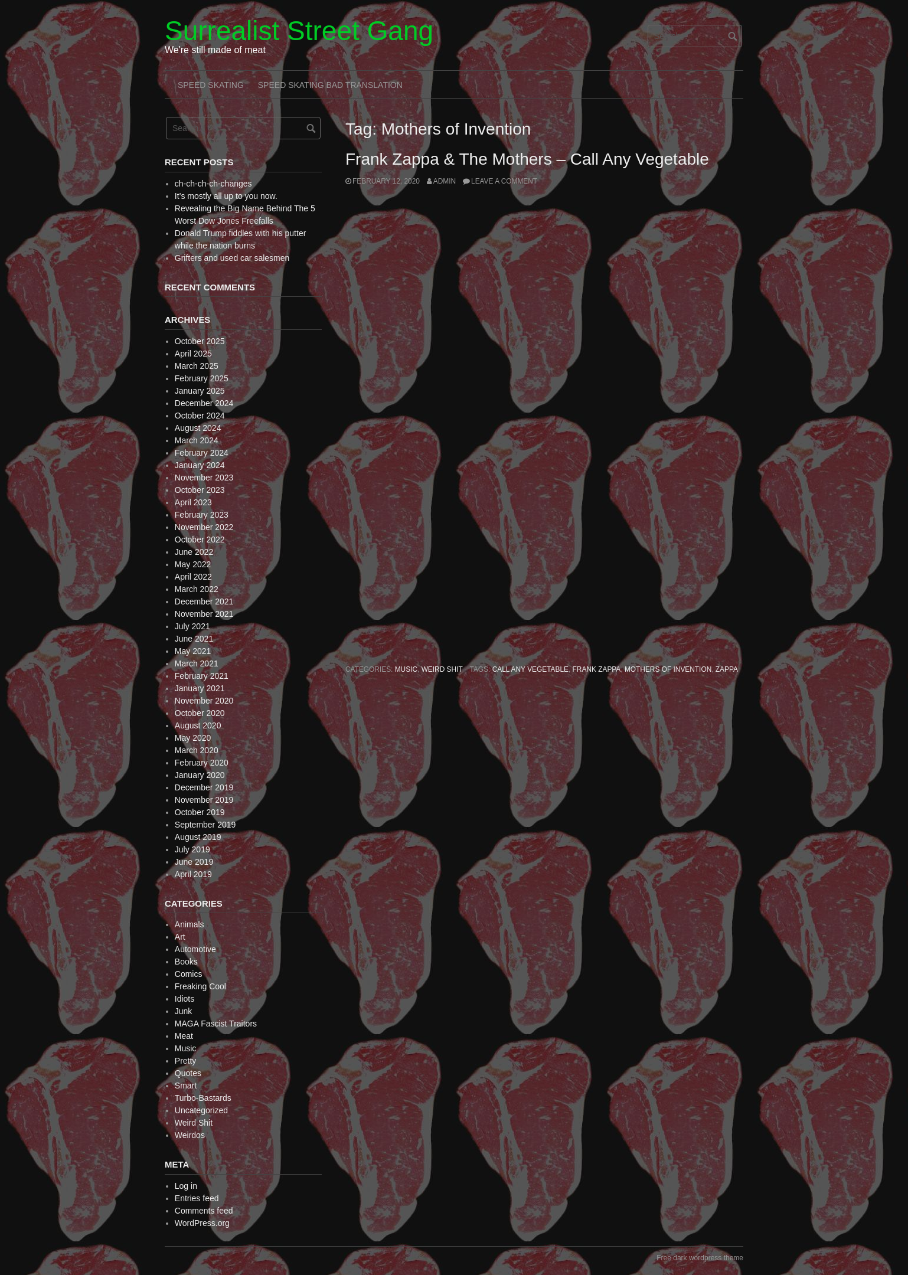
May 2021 (193, 651)
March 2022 (196, 589)
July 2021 (192, 626)
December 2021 (204, 601)
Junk (183, 1011)
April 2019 (193, 874)
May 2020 (193, 738)
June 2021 (194, 638)
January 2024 (200, 465)
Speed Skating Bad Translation (330, 85)
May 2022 (193, 564)
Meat (184, 1036)
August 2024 (198, 428)
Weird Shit (442, 669)
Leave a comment (504, 181)
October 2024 (200, 415)
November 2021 (204, 614)
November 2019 (204, 800)
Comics (188, 974)
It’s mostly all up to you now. (226, 196)
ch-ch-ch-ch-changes (213, 183)
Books (186, 961)
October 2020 (200, 713)
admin (444, 181)
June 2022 (194, 552)
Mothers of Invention (668, 669)
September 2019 (205, 824)
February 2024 (201, 452)
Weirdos (190, 1135)
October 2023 (200, 490)
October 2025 (200, 341)
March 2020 (196, 750)
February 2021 (201, 676)
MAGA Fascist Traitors (216, 1023)
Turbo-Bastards (203, 1098)
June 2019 (194, 862)
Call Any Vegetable (530, 669)
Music (406, 669)
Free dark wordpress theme (699, 1258)
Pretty (186, 1060)
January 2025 (200, 390)
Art (180, 936)
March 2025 (196, 366)
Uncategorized (201, 1110)
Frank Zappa (597, 669)
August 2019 (198, 837)
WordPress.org (202, 1223)
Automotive (195, 949)
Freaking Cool (200, 986)
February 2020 (201, 762)
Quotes (188, 1073)
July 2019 (192, 849)
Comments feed (204, 1210)
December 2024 (204, 403)
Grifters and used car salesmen (232, 258)
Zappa (727, 669)
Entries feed (197, 1198)
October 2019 (200, 812)
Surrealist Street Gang (299, 30)
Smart (186, 1085)
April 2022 (193, 576)
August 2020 (198, 725)
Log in (186, 1186)
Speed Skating (211, 85)
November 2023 (204, 477)
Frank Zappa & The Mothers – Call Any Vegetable (527, 159)
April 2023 (193, 502)
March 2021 (196, 663)
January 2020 (200, 775)
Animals (189, 924)
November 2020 (204, 700)
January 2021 (200, 688)
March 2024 (196, 440)
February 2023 (201, 514)
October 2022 (200, 539)
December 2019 (204, 787)
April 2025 (193, 353)
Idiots (184, 998)
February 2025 (201, 378)
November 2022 (204, 527)
